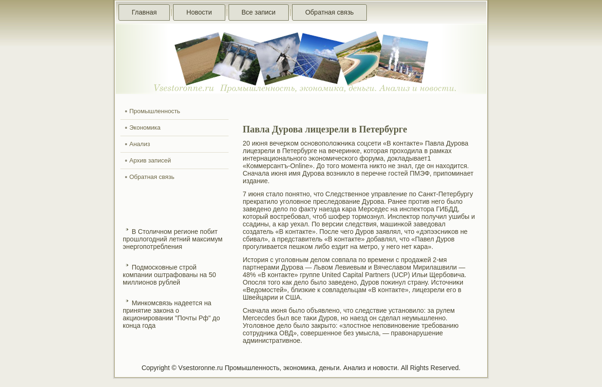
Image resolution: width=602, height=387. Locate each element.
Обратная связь (329, 12)
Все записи (259, 12)
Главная (144, 12)
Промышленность (154, 111)
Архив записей (150, 160)
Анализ (139, 143)
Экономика (144, 127)
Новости (199, 12)
